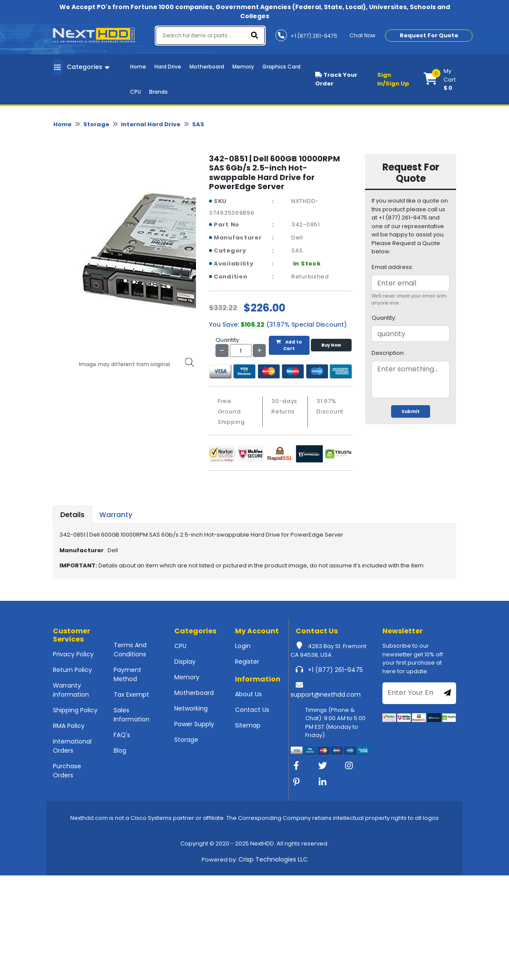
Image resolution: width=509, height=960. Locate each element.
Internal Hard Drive (150, 124)
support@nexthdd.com (325, 694)
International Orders (72, 746)
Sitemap (248, 725)
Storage (96, 124)
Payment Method (127, 674)
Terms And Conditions (130, 650)
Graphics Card (281, 66)
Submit (410, 411)
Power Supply (194, 724)
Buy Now (331, 345)
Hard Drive (167, 66)
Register (247, 661)
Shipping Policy (75, 710)
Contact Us (252, 709)
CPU (135, 91)
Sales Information (132, 715)
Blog (120, 750)
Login (243, 646)
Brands (158, 91)
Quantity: (384, 318)
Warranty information (71, 690)
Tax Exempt (131, 694)
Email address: (392, 267)
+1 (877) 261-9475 (335, 669)
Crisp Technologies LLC (273, 859)
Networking (191, 708)
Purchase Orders (67, 771)
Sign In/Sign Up (393, 79)
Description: (388, 353)
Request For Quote (429, 35)
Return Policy (72, 669)
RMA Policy (69, 725)
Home (138, 66)
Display (185, 661)
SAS (198, 124)
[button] (440, 79)
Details (72, 515)
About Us (248, 694)
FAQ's (122, 735)
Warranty (115, 515)
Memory (243, 66)
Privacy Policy (73, 654)
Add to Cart (289, 345)
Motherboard (206, 66)
